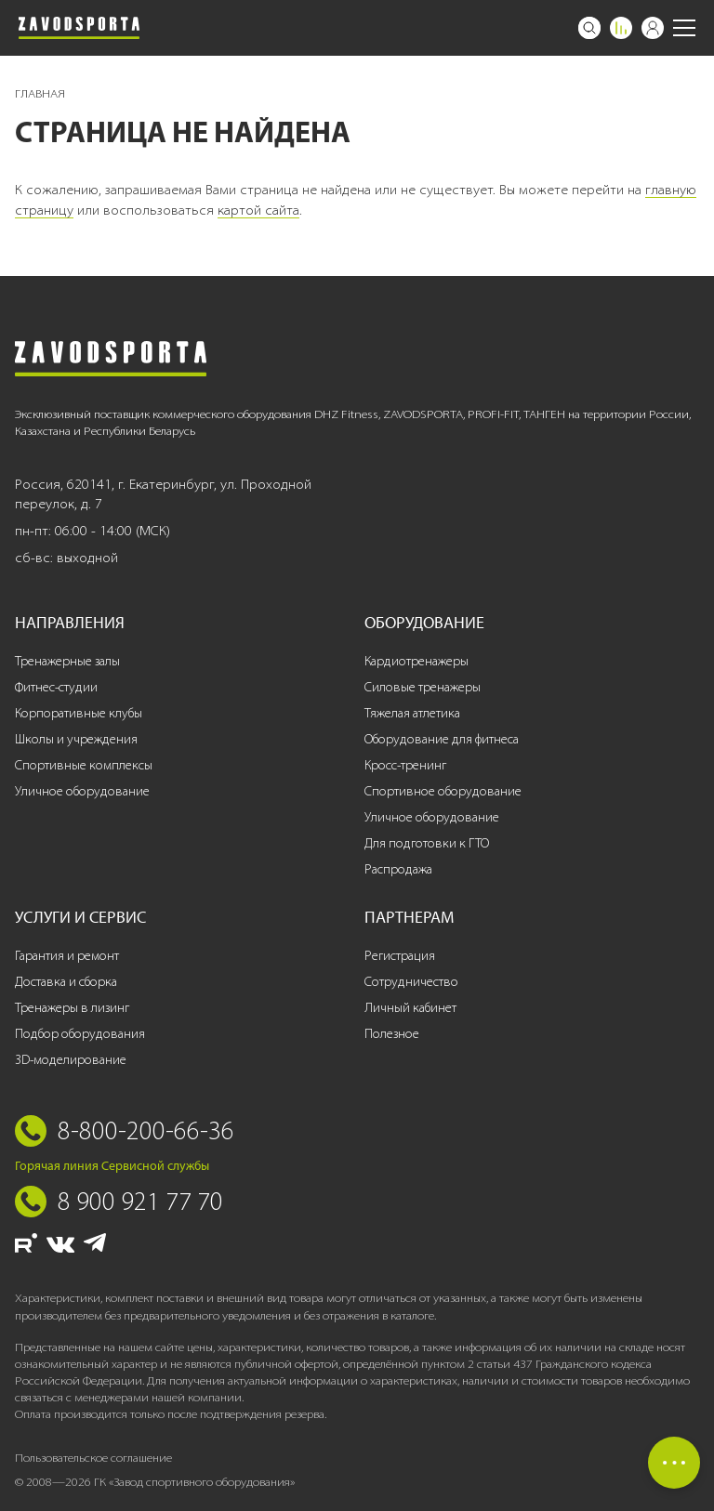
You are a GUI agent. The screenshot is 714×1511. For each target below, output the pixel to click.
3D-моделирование (70, 1060)
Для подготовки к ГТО (426, 843)
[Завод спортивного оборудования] (79, 28)
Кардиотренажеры (416, 661)
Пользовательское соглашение (93, 1458)
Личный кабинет (410, 1008)
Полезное (391, 1034)
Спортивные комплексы (83, 765)
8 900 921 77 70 (140, 1201)
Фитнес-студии (56, 687)
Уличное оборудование (82, 791)
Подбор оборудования (80, 1034)
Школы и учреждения (76, 739)
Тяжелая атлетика (412, 713)
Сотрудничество (411, 982)
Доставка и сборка (66, 982)
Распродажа (398, 869)
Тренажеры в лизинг (72, 1008)
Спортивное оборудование (443, 791)
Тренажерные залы (67, 661)
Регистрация (399, 956)
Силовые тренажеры (422, 687)
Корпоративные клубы (78, 713)
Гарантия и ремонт (67, 956)
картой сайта (258, 210)
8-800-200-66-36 (146, 1130)
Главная (40, 93)
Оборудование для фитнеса (441, 739)
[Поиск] (589, 28)
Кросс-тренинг (405, 765)
